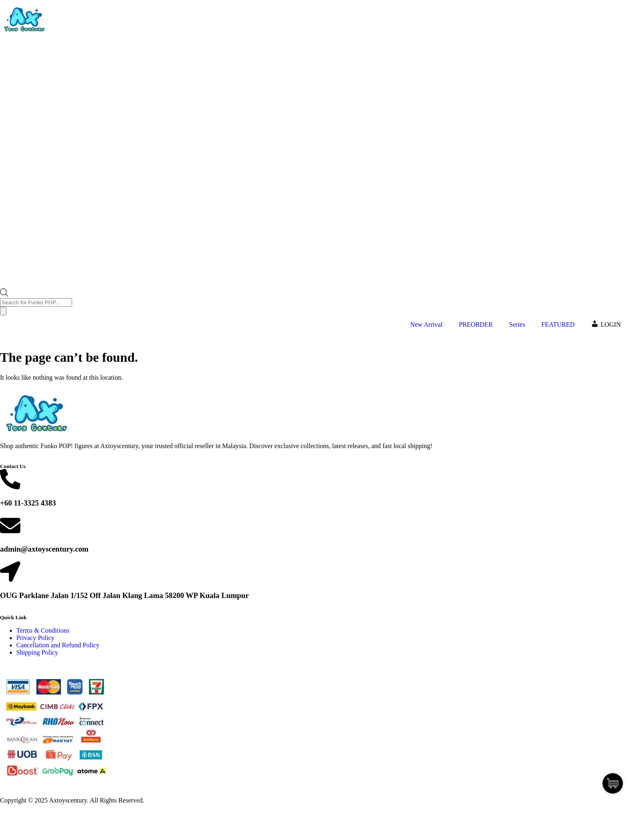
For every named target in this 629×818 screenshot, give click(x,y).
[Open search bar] (4, 294)
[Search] (3, 311)
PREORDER (476, 324)
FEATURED (558, 324)
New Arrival (426, 324)
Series (517, 324)
